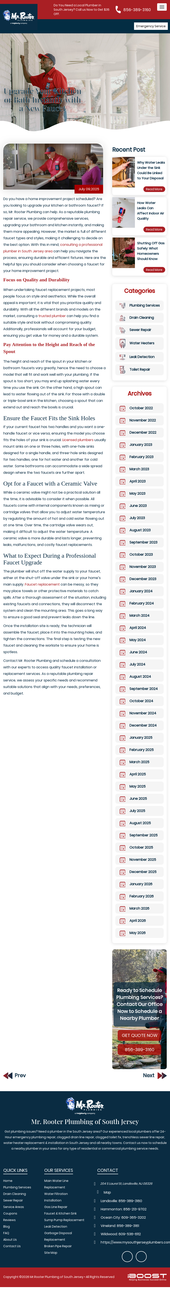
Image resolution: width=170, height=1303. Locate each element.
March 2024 (135, 622)
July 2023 (132, 525)
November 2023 (138, 574)
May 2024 (133, 647)
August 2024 (135, 683)
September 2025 (139, 842)
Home (7, 1181)
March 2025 (134, 769)
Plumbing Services (140, 312)
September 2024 (139, 696)
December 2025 (138, 879)
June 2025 (133, 806)
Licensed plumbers (78, 447)
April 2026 (133, 928)
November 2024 (138, 720)
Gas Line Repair (55, 1207)
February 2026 (137, 903)
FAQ (6, 1233)
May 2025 (133, 793)
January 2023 (136, 452)
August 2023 (135, 537)
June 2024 (133, 659)
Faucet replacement (42, 591)
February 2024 (137, 610)
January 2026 (136, 891)
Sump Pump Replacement (64, 1220)
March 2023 (134, 476)
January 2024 (136, 598)
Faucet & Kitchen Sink (60, 1213)
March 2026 (134, 915)
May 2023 (132, 500)
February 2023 (136, 464)
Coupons (10, 1213)
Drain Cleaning (137, 325)
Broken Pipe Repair (58, 1246)
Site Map (50, 1252)
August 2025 (135, 830)
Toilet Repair (135, 376)
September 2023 (138, 549)
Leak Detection (137, 364)
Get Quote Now (139, 1043)
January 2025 (136, 744)
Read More (154, 196)
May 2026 (133, 940)
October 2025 (136, 854)
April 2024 (133, 635)
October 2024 (136, 708)
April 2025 (133, 781)
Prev (14, 1082)
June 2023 (133, 513)
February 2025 (137, 757)
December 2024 (138, 732)
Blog (6, 1226)
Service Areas (13, 1207)
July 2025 (132, 818)
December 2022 (138, 439)
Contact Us (12, 1246)
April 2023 (133, 488)
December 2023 (138, 586)
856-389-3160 (137, 9)
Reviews (9, 1220)
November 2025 (138, 867)
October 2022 (136, 415)
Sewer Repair (135, 337)
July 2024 (132, 671)
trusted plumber (52, 323)
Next (155, 1082)
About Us (10, 1239)
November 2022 (138, 427)
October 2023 (136, 561)
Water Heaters (137, 350)
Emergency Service (151, 26)
